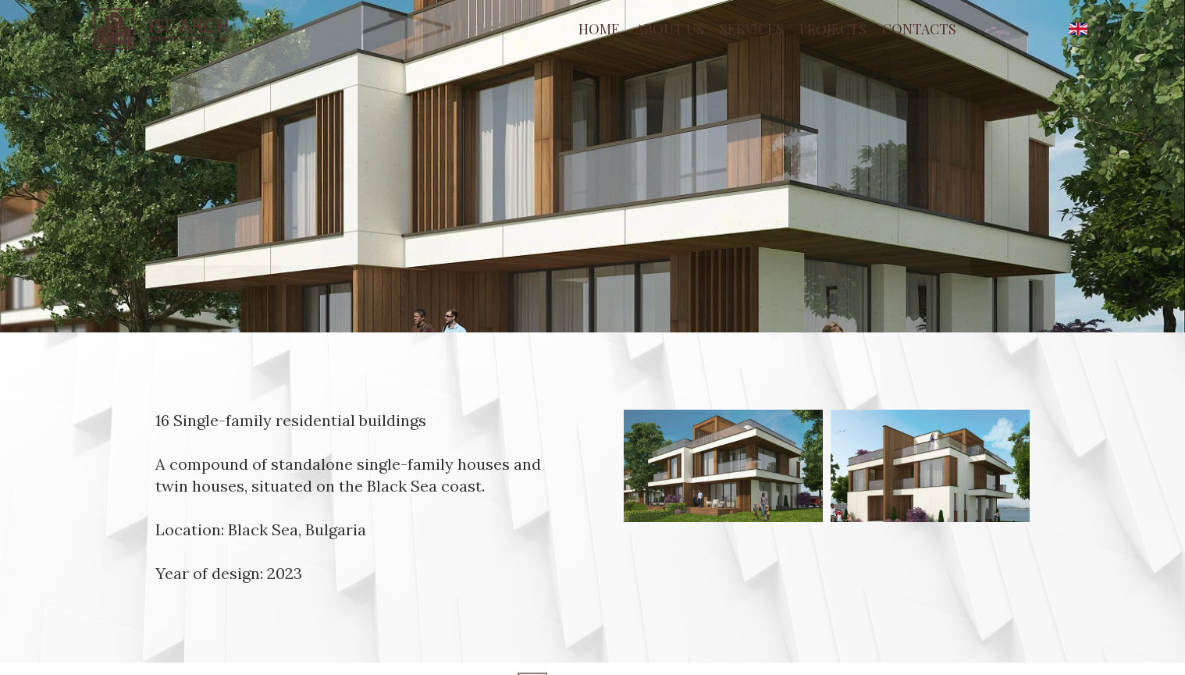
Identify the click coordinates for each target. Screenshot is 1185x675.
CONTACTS (919, 29)
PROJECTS (833, 29)
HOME (599, 29)
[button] (1086, 29)
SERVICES (752, 29)
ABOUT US (669, 29)
